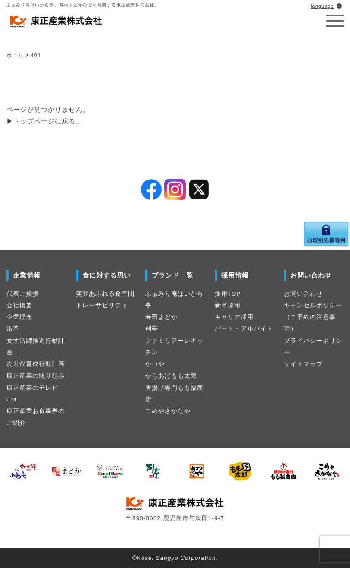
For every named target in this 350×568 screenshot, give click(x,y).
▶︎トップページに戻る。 (44, 121)
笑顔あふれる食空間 (105, 293)
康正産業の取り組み (35, 375)
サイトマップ (303, 364)
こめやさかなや (168, 411)
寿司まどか (161, 317)
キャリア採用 (234, 317)
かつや (155, 364)
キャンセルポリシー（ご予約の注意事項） (313, 317)
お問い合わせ (303, 293)
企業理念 (19, 317)
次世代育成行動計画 (35, 364)
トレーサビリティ (102, 305)
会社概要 (19, 305)
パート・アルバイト (244, 328)
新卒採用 (228, 305)
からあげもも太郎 (171, 375)
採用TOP (228, 293)
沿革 (12, 328)
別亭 (151, 328)
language (322, 6)
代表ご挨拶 (22, 293)
